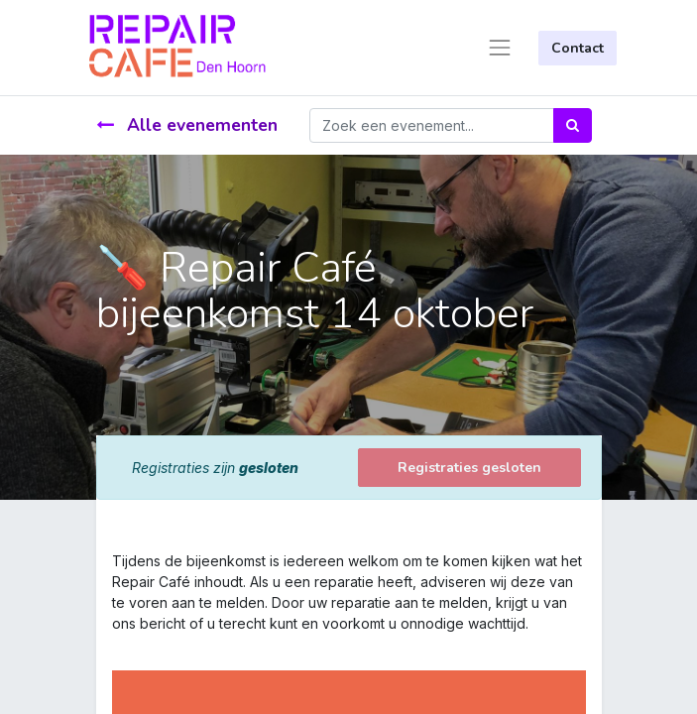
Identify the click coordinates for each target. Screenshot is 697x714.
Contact (577, 48)
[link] (114, 644)
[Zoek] (572, 125)
